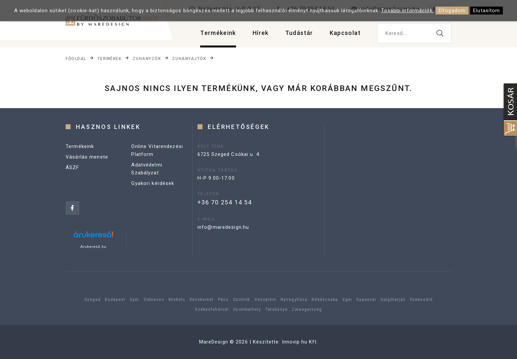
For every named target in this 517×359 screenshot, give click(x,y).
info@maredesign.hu (223, 227)
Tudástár (299, 32)
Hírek (261, 32)
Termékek (109, 58)
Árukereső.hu (93, 247)
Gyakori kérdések (152, 183)
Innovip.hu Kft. (300, 342)
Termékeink (218, 32)
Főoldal (76, 58)
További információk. (407, 11)
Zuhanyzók (147, 58)
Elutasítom (486, 11)
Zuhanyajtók (189, 58)
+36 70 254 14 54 (225, 202)
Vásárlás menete (87, 157)
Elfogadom (452, 11)
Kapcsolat (345, 32)
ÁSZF (72, 167)
